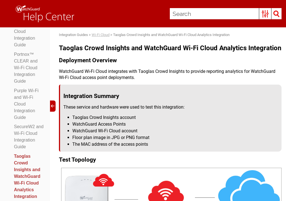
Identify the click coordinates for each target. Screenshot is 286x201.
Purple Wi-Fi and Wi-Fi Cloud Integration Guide (26, 104)
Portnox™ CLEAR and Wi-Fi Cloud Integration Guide (26, 67)
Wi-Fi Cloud (100, 35)
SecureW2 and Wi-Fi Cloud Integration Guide (29, 136)
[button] (265, 13)
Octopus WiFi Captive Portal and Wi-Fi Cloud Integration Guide (28, 28)
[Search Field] (226, 13)
